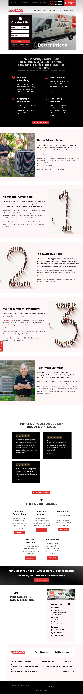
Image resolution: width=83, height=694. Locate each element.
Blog (64, 674)
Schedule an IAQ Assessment (51, 664)
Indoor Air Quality (66, 11)
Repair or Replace (41, 580)
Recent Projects (68, 671)
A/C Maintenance (16, 666)
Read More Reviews (40, 492)
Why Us (25, 3)
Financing (43, 3)
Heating (52, 11)
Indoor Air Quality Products (51, 666)
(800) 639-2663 (57, 635)
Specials (65, 669)
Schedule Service (39, 122)
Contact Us (69, 3)
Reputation (15, 3)
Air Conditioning (40, 11)
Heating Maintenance (32, 666)
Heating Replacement (32, 669)
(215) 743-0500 (57, 630)
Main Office (60, 604)
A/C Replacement (16, 669)
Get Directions (56, 614)
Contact (66, 664)
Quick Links (67, 662)
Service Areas (34, 3)
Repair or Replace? (16, 671)
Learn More (19, 532)
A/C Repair (14, 664)
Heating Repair (30, 664)
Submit (20, 41)
